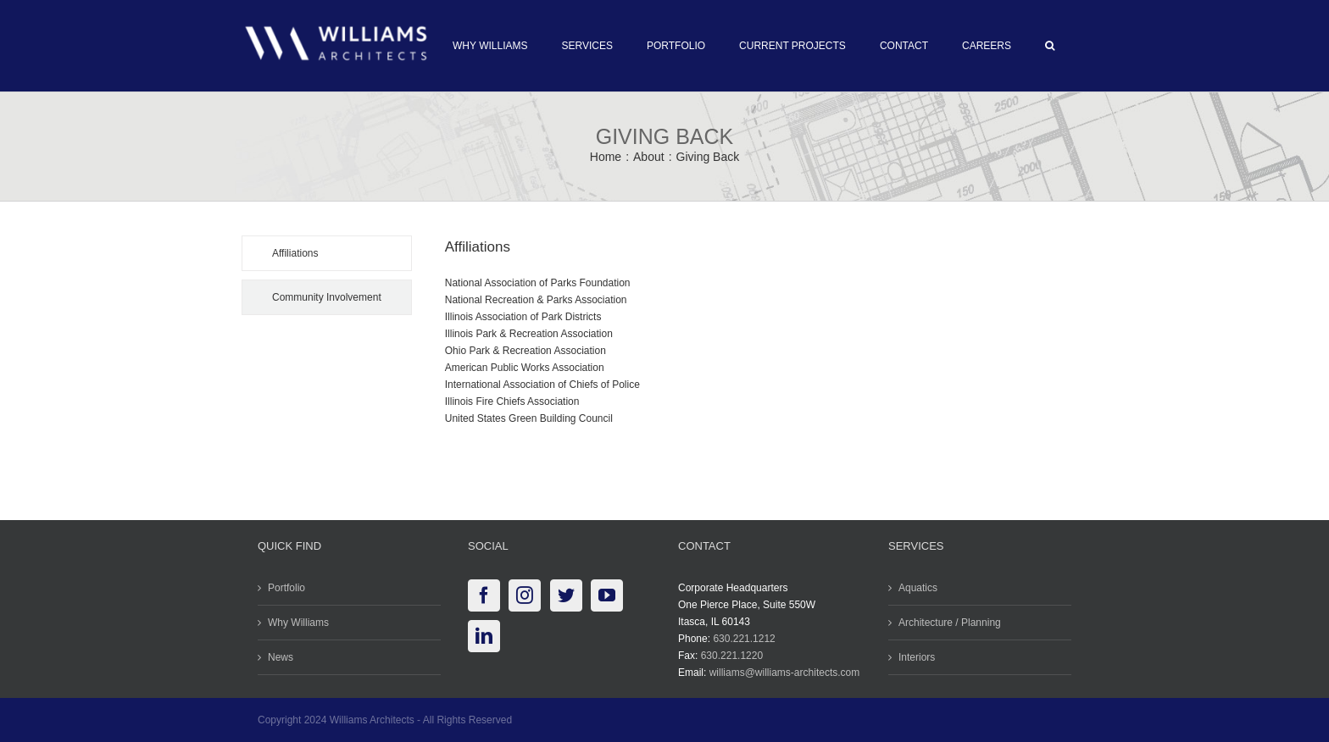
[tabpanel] (742, 339)
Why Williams (294, 622)
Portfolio (283, 588)
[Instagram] (521, 595)
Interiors (913, 657)
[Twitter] (562, 595)
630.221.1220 (728, 656)
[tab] (323, 253)
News (277, 657)
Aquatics (914, 588)
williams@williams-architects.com (780, 672)
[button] (1046, 45)
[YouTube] (603, 595)
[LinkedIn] (480, 636)
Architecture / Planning (946, 622)
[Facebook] (480, 595)
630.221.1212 (740, 639)
